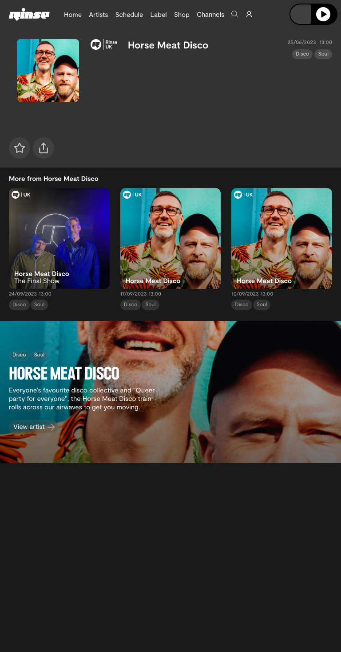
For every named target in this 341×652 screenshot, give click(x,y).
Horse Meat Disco (168, 45)
